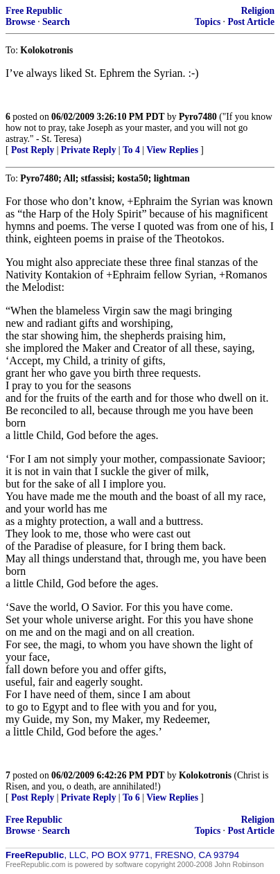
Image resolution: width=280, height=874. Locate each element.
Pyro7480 (198, 117)
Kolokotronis (205, 775)
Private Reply (88, 150)
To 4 (131, 150)
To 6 (131, 797)
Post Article (250, 22)
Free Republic (34, 11)
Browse (20, 22)
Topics (207, 22)
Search (56, 22)
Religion (257, 11)
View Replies (172, 150)
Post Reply (32, 150)
